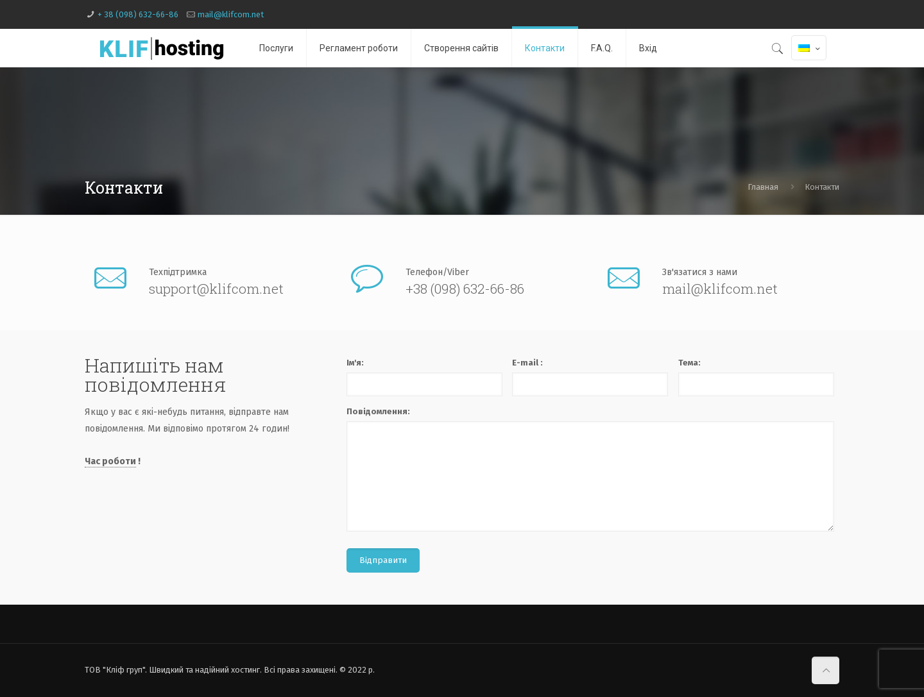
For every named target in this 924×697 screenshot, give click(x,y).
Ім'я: (355, 362)
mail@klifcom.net (231, 14)
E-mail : (527, 362)
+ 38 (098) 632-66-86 (138, 14)
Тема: (689, 362)
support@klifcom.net (216, 289)
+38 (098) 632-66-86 (465, 289)
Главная (763, 187)
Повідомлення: (378, 411)
